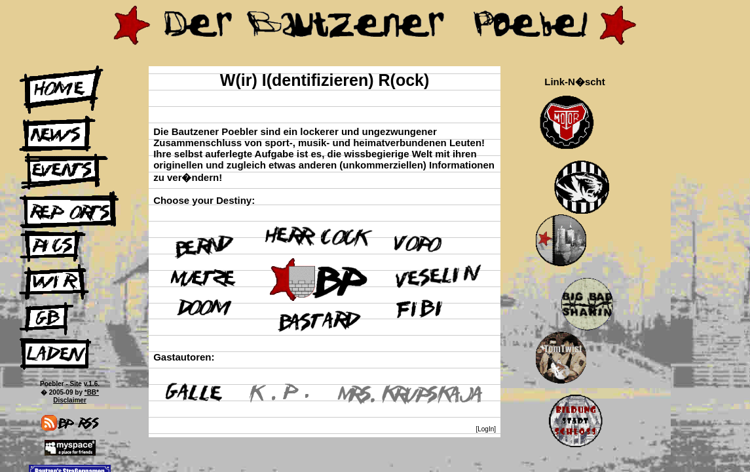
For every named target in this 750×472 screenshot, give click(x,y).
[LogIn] (486, 429)
